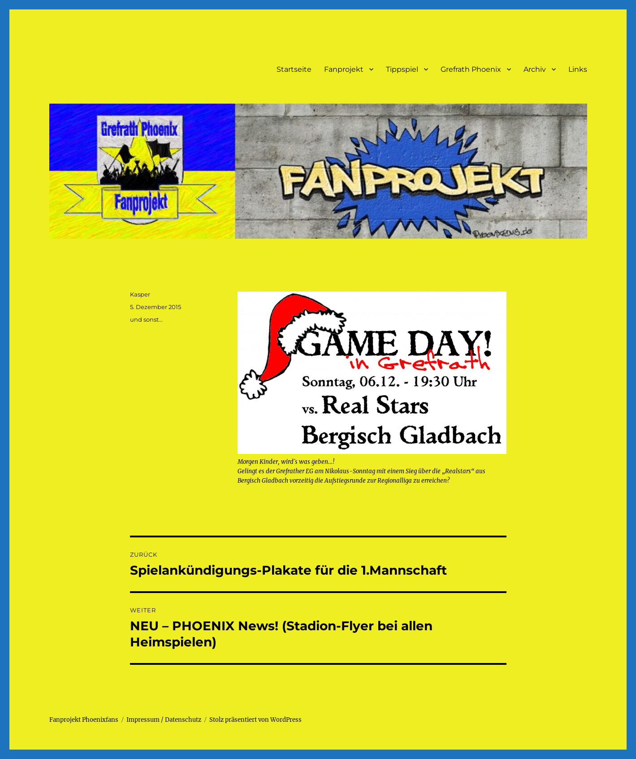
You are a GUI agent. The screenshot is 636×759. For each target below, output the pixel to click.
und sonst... (146, 319)
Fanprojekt (343, 69)
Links (577, 69)
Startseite (294, 69)
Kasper (140, 294)
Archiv (535, 69)
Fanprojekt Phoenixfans (83, 720)
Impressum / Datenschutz (163, 720)
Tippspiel (402, 69)
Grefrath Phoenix (471, 69)
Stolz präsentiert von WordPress (255, 720)
